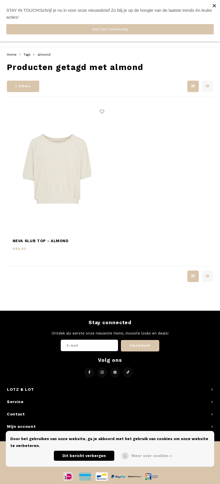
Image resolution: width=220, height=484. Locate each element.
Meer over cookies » (151, 456)
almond (44, 55)
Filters (23, 86)
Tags (27, 55)
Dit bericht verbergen (84, 456)
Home (12, 55)
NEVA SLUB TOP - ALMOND (41, 241)
